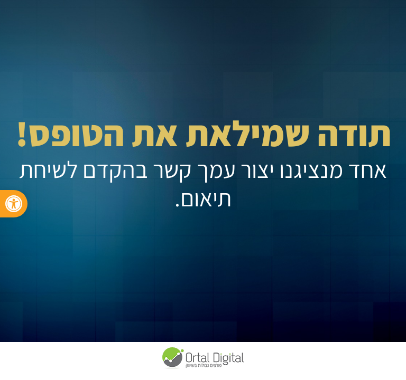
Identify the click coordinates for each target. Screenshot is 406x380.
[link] (13, 203)
